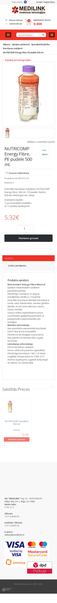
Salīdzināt (13, 23)
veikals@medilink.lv (14, 534)
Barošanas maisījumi (12, 48)
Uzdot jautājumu (17, 265)
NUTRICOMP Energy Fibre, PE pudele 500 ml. (23, 52)
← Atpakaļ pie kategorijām (16, 60)
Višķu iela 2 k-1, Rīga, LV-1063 (19, 501)
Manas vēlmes (14, 20)
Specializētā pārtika (40, 44)
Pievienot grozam (28, 238)
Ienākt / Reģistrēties (45, 2)
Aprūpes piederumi (21, 44)
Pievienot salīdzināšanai (19, 173)
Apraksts (9, 258)
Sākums (6, 44)
